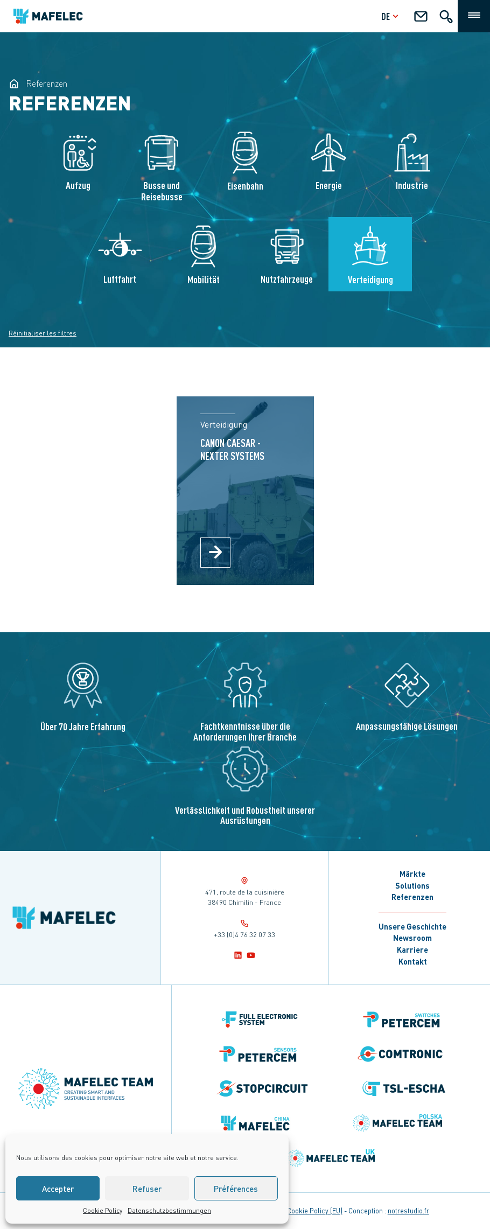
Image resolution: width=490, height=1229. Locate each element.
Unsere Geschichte (412, 926)
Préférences (236, 1188)
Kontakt (412, 961)
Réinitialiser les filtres (42, 333)
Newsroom (412, 937)
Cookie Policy (102, 1210)
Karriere (412, 949)
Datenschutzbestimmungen (169, 1210)
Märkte (412, 873)
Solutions (412, 885)
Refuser (147, 1188)
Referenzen (412, 897)
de (391, 16)
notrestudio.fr (408, 1210)
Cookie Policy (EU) (314, 1210)
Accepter (58, 1188)
